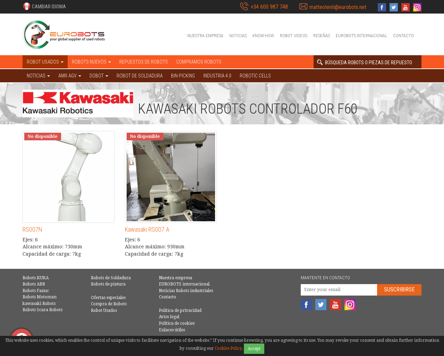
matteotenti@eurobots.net (337, 7)
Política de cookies (177, 323)
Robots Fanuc (36, 290)
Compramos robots (198, 62)
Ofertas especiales (108, 297)
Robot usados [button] (45, 62)
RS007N (32, 229)
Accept (254, 348)
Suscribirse (399, 289)
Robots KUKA (36, 277)
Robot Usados (104, 310)
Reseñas (321, 35)
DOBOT (98, 75)
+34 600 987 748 (269, 6)
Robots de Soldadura (111, 277)
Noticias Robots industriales (186, 290)
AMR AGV (69, 75)
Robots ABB (34, 284)
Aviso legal (169, 316)
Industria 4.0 (217, 75)
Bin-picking (183, 75)
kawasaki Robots (39, 303)
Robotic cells (255, 75)
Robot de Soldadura (140, 75)
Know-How (263, 35)
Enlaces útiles (172, 330)
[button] (44, 6)
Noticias (238, 35)
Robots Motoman (40, 297)
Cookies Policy (228, 348)
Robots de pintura (108, 284)
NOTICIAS (38, 75)
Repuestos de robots (143, 62)
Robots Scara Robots (42, 309)
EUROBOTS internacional (361, 35)
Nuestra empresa (205, 35)
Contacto (403, 35)
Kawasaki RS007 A (147, 229)
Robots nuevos (91, 62)
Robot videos (293, 35)
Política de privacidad (180, 310)
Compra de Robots (109, 303)
